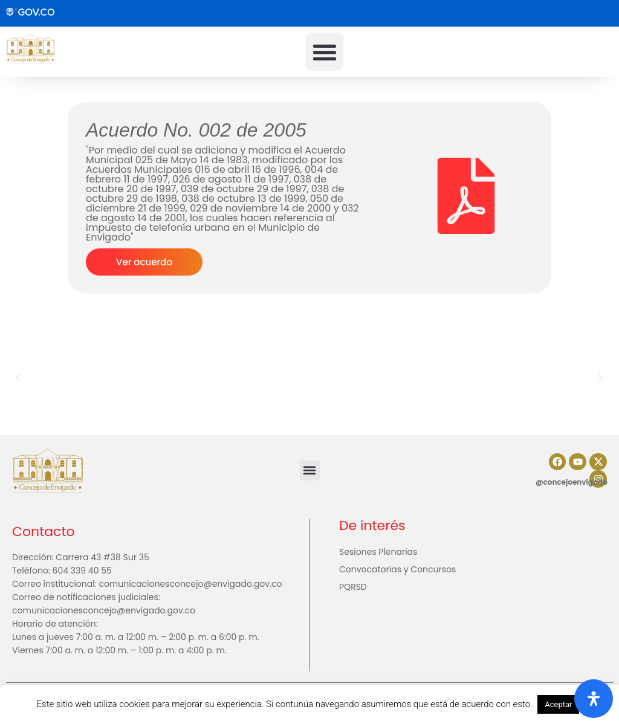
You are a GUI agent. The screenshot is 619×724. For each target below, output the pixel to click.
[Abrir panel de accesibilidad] (593, 698)
